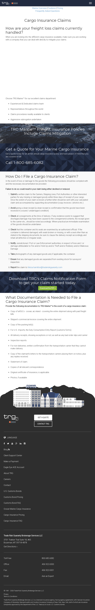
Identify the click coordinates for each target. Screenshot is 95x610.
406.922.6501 (48, 570)
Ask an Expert (48, 576)
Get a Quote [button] (43, 418)
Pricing (60, 8)
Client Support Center (13, 455)
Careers (7, 479)
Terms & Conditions (10, 596)
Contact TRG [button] (43, 424)
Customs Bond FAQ (12, 503)
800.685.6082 (48, 558)
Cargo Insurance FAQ (13, 521)
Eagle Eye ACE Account (14, 467)
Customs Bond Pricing (13, 497)
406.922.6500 (48, 564)
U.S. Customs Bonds (13, 491)
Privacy (6, 594)
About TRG (8, 473)
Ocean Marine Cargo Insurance (17, 509)
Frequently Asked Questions (47, 11)
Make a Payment (11, 461)
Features (52, 8)
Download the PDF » (47, 288)
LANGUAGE (10, 437)
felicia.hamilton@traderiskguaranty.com (45, 267)
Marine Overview (39, 8)
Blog (8, 449)
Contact (7, 485)
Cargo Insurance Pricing (14, 515)
